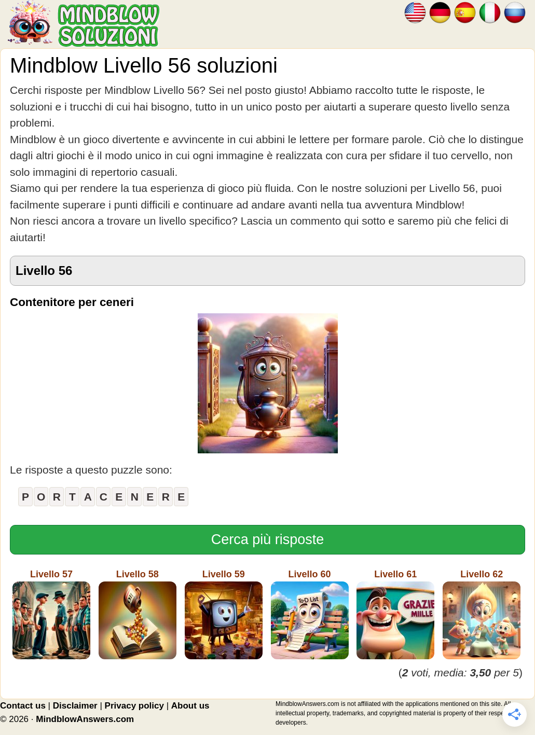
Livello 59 (224, 614)
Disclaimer (75, 706)
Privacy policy (134, 706)
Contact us (23, 706)
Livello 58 (137, 614)
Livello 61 (395, 614)
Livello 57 (51, 614)
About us (190, 706)
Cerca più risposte (267, 539)
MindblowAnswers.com (85, 719)
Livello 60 (310, 614)
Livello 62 (481, 614)
